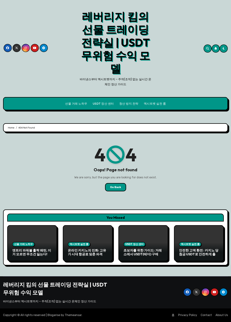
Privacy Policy (187, 315)
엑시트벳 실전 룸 (155, 103)
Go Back (115, 187)
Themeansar (73, 315)
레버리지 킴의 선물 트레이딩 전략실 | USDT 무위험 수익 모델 (115, 42)
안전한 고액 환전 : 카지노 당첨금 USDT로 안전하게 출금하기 (199, 254)
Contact (206, 315)
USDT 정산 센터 (103, 103)
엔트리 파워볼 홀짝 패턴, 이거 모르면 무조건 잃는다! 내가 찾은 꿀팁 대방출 (31, 254)
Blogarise (53, 315)
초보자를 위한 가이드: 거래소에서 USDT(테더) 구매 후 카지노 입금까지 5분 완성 (142, 254)
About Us (221, 315)
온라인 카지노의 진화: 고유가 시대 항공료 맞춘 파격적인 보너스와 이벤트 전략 (87, 254)
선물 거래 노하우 (76, 103)
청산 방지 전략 (128, 103)
